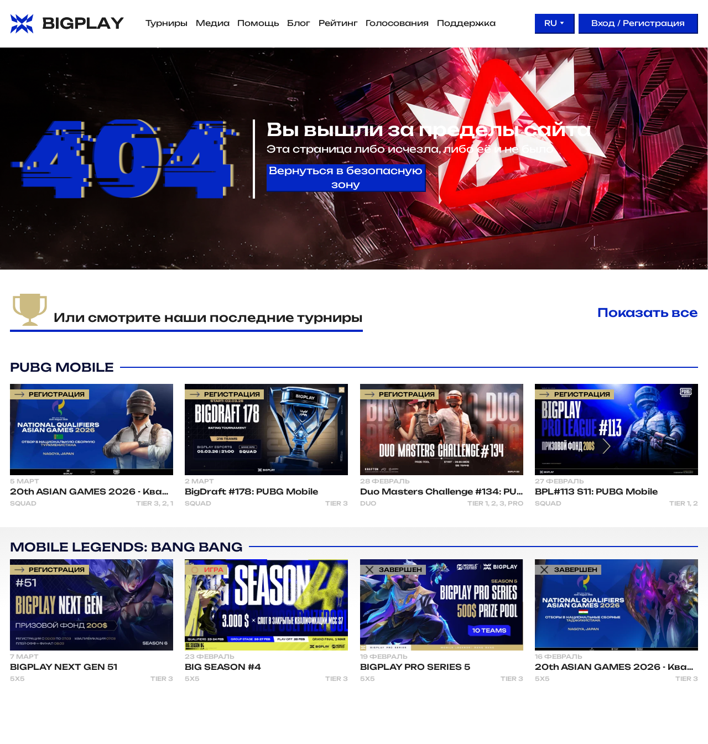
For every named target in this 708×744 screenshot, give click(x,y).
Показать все (647, 312)
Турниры (166, 23)
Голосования (397, 23)
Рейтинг (338, 23)
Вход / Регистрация (638, 23)
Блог (298, 23)
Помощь (258, 23)
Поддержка (466, 23)
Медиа (213, 23)
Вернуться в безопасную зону (346, 177)
